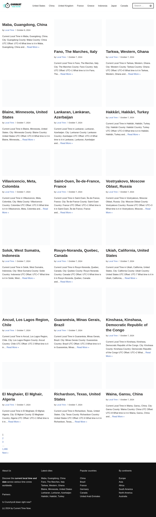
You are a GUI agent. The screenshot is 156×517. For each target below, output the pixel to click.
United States (38, 6)
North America (125, 493)
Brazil (82, 482)
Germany (84, 489)
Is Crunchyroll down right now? (16, 502)
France (80, 6)
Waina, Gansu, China (124, 394)
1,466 (5, 449)
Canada (124, 6)
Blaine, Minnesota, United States (56, 489)
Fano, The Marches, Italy (75, 52)
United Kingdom (65, 6)
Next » (5, 453)
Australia (123, 496)
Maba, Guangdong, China (24, 25)
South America (126, 489)
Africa (121, 485)
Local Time (9, 30)
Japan (114, 6)
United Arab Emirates (90, 496)
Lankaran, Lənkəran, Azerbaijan (56, 493)
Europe (122, 478)
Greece (90, 6)
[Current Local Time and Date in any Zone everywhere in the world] (12, 5)
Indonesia (102, 6)
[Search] (140, 5)
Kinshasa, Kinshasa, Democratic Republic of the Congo (126, 325)
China (51, 6)
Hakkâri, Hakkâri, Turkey (127, 112)
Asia (121, 482)
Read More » (33, 47)
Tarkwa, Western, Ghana (127, 52)
